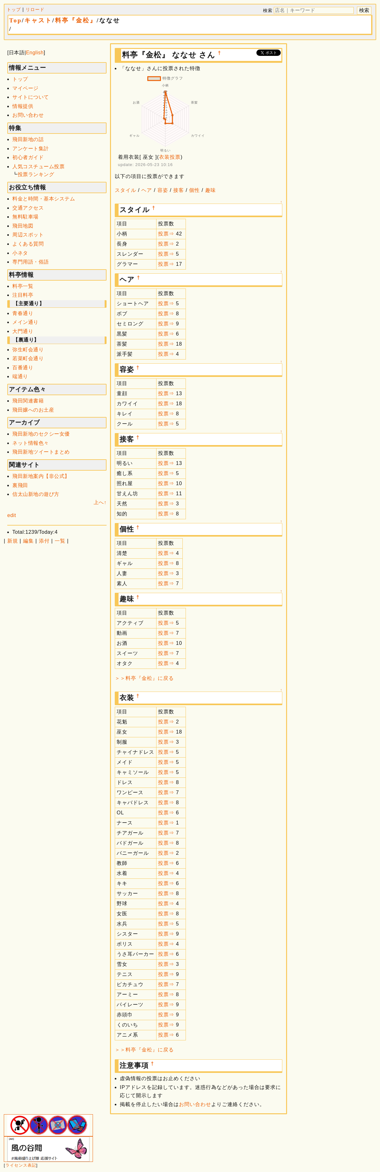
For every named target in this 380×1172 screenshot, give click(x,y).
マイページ (25, 88)
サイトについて (30, 97)
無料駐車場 (25, 216)
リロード (35, 9)
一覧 (60, 541)
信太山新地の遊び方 (35, 494)
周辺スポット (28, 234)
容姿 (162, 190)
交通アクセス (28, 208)
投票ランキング (36, 174)
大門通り (22, 331)
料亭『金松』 (76, 20)
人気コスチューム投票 (38, 166)
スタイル (125, 190)
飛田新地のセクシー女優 (41, 434)
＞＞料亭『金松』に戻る (144, 678)
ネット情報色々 (30, 443)
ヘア (146, 190)
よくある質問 (28, 244)
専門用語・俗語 (30, 262)
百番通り (22, 367)
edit (11, 515)
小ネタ (20, 253)
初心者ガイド (28, 157)
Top (15, 20)
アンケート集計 (30, 148)
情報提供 (22, 106)
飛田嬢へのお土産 (33, 410)
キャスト (38, 20)
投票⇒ (166, 233)
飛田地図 (22, 226)
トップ (14, 9)
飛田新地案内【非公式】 (41, 476)
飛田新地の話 (28, 139)
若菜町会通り (28, 358)
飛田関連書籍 (28, 400)
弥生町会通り (28, 349)
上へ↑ (100, 502)
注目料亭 (22, 295)
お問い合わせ (28, 115)
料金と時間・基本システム (43, 198)
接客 (178, 190)
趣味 (210, 190)
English (35, 52)
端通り (20, 376)
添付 (44, 541)
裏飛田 (20, 485)
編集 (28, 541)
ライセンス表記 (20, 1165)
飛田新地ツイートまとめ (41, 452)
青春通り (22, 313)
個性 (194, 190)
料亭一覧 (22, 286)
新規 (12, 541)
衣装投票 (170, 157)
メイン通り (25, 322)
